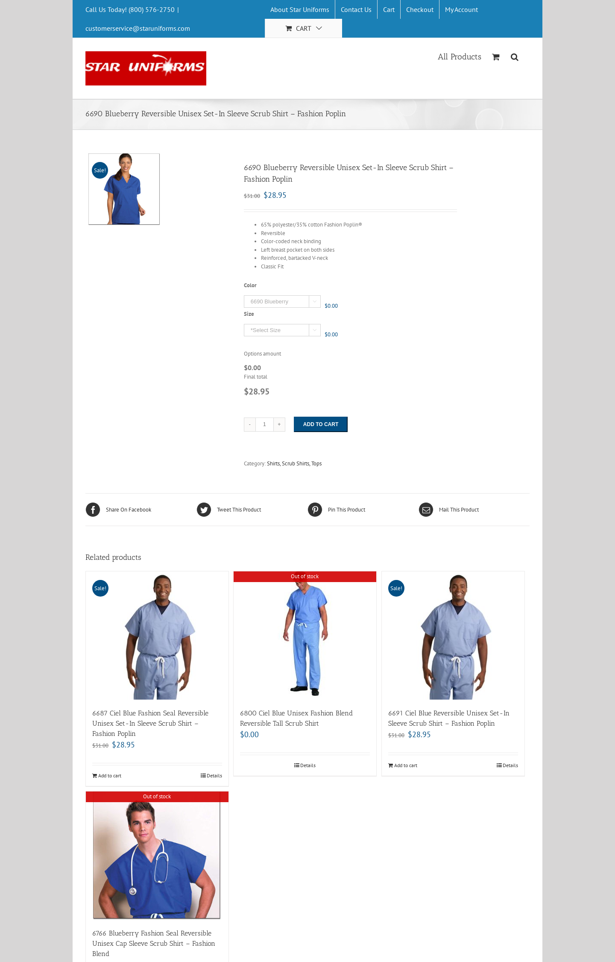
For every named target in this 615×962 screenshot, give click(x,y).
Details (214, 775)
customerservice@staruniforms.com (137, 28)
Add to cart (320, 424)
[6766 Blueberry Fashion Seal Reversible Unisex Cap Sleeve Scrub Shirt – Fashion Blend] (157, 855)
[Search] (515, 56)
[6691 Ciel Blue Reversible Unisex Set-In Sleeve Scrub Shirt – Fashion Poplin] (453, 635)
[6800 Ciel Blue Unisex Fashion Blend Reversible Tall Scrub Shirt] (305, 635)
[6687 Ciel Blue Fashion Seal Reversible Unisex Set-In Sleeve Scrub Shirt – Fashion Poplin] (157, 635)
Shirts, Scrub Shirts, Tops (294, 463)
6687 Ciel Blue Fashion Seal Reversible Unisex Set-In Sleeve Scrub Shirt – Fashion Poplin (150, 723)
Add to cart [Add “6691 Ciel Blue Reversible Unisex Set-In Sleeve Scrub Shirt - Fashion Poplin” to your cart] (405, 765)
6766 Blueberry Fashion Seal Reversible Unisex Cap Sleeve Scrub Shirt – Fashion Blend (153, 943)
